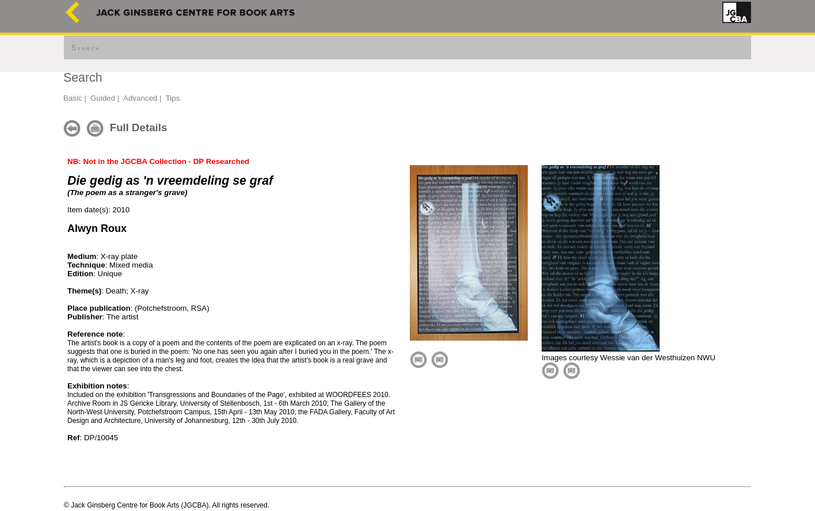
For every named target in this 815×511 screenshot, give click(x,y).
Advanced (140, 98)
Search (85, 48)
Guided (102, 98)
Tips (173, 98)
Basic (72, 98)
